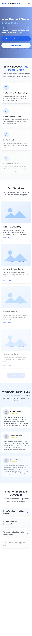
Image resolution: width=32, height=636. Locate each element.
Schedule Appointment (16, 39)
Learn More (8, 238)
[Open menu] (29, 3)
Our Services (16, 46)
